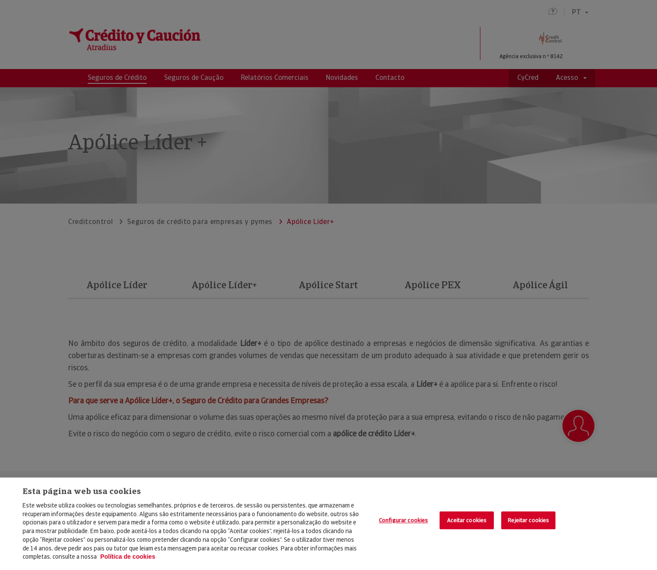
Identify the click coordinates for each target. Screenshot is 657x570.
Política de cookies (127, 556)
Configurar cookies (403, 520)
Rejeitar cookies (528, 520)
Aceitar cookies (466, 520)
